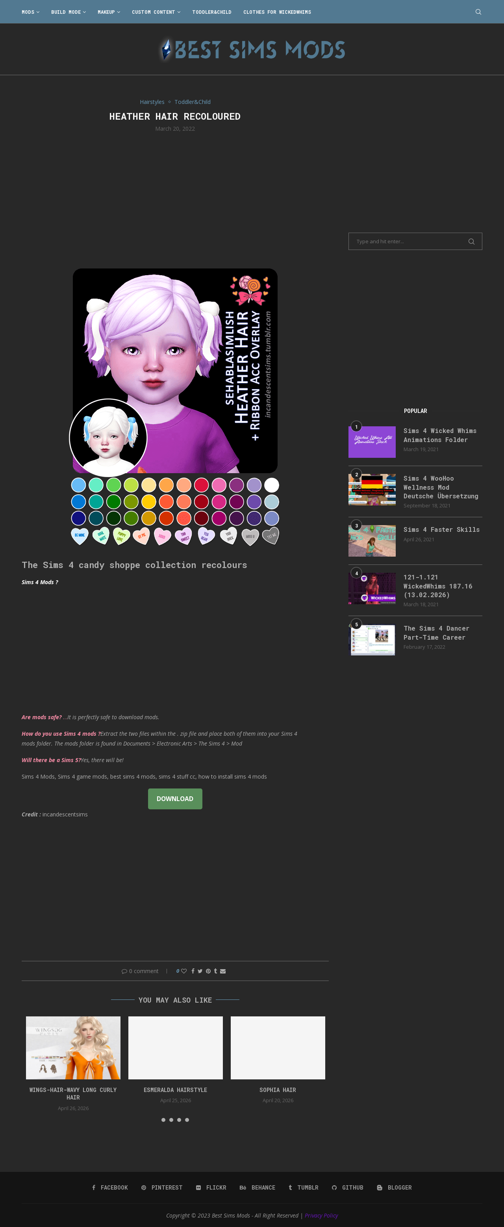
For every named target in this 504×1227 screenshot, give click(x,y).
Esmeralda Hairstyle (175, 1090)
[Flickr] (211, 1188)
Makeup (106, 12)
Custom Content (153, 12)
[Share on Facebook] (193, 971)
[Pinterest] (162, 1188)
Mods (28, 12)
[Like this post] (184, 971)
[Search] (478, 11)
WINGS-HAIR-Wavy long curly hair (73, 1093)
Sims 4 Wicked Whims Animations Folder (440, 434)
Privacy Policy (321, 1215)
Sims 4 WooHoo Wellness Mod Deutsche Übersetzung (441, 487)
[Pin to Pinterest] (208, 971)
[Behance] (257, 1188)
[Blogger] (394, 1188)
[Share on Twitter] (200, 971)
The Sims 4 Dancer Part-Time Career (436, 632)
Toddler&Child (212, 12)
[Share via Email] (223, 971)
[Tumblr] (304, 1188)
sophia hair (277, 1090)
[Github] (347, 1188)
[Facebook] (110, 1188)
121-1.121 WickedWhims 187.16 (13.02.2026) (438, 586)
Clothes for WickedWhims (277, 12)
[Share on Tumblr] (215, 971)
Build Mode (66, 12)
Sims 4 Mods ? (40, 582)
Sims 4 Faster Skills (442, 529)
